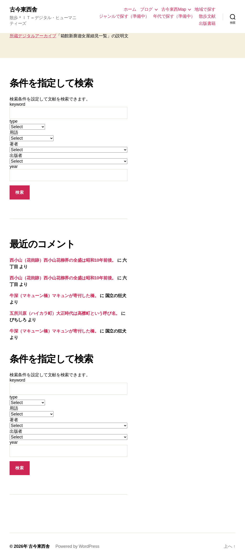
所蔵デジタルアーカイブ (33, 35)
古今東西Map (173, 9)
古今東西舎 (23, 9)
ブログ (146, 9)
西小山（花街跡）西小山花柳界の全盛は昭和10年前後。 (63, 260)
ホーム (130, 9)
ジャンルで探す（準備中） (124, 16)
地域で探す (205, 9)
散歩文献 (207, 16)
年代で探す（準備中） (174, 16)
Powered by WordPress (77, 546)
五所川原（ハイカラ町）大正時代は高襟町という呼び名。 (65, 313)
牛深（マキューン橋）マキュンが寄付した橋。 (54, 295)
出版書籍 (207, 23)
